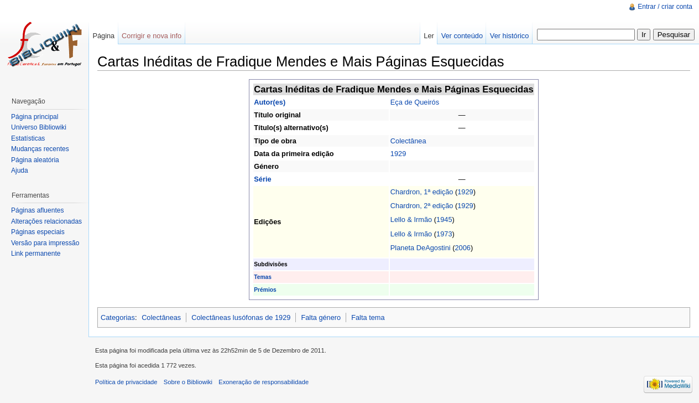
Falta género (321, 317)
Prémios (265, 290)
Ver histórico (509, 36)
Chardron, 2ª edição (421, 206)
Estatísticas (28, 138)
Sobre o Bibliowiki (188, 382)
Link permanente (35, 253)
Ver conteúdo (462, 36)
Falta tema (367, 317)
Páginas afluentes (37, 210)
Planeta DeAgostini (420, 248)
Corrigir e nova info (151, 36)
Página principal (34, 117)
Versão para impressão (45, 243)
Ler (429, 36)
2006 (463, 248)
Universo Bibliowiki (38, 127)
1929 (398, 153)
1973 (444, 234)
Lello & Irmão (411, 219)
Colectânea (408, 141)
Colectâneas (161, 317)
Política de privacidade (126, 382)
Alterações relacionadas (46, 221)
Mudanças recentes (40, 149)
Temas (263, 277)
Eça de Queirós (414, 102)
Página (103, 36)
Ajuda (19, 170)
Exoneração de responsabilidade (263, 382)
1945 (444, 219)
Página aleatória (35, 160)
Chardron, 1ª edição (421, 192)
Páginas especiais (38, 232)
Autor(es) (269, 102)
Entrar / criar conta (665, 7)
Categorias (118, 317)
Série (262, 179)
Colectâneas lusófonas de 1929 (240, 317)
